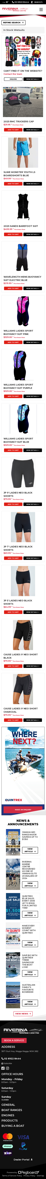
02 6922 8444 (20, 2)
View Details (32, 79)
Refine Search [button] (13, 22)
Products (9, 1120)
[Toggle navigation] (41, 9)
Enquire (13, 79)
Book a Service (14, 1040)
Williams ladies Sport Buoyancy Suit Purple (18, 386)
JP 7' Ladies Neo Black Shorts (18, 548)
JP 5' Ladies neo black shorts (18, 602)
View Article (30, 850)
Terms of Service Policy (12, 1176)
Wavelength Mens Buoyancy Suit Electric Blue (22, 279)
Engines (7, 1115)
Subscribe (6, 1063)
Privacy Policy (29, 1176)
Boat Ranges (11, 1110)
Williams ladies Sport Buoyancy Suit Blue (18, 440)
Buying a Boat (12, 1126)
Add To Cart (13, 130)
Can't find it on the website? (23, 71)
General (8, 1104)
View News (23, 1014)
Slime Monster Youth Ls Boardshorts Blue (19, 174)
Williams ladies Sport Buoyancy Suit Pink (18, 332)
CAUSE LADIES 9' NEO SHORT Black (21, 656)
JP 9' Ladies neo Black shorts (18, 494)
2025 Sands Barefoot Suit (21, 226)
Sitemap (40, 1176)
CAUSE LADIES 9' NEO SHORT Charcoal (21, 710)
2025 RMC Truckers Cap (19, 121)
